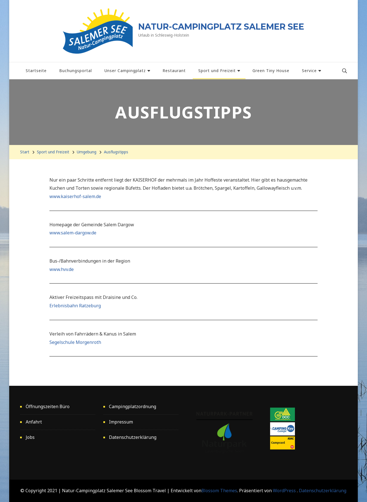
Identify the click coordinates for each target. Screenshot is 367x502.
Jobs (30, 437)
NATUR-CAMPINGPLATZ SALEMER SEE (221, 27)
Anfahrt (34, 422)
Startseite (36, 70)
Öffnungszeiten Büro (48, 406)
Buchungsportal (75, 70)
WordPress (284, 490)
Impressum (121, 422)
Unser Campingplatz (125, 70)
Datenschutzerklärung (132, 437)
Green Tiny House (270, 70)
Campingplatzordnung (132, 406)
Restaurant (174, 70)
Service (309, 70)
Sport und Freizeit (217, 70)
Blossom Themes (219, 490)
